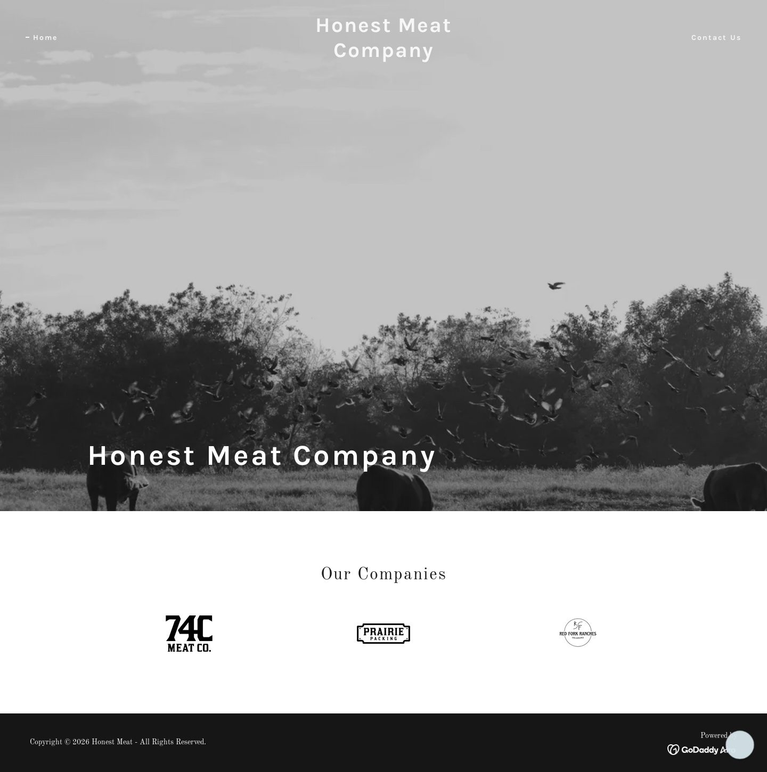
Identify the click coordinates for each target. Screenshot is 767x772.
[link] (383, 55)
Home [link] (45, 37)
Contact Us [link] (716, 37)
